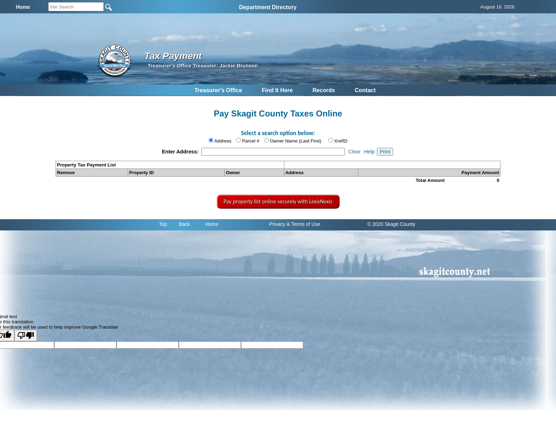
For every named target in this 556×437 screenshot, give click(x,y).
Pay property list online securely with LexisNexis (278, 201)
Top (163, 224)
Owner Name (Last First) (295, 141)
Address (223, 141)
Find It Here (277, 90)
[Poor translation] (25, 335)
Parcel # (250, 141)
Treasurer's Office (218, 90)
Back (184, 224)
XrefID (341, 141)
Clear (354, 151)
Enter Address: (181, 151)
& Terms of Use (303, 224)
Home (211, 224)
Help (369, 151)
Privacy (277, 224)
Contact (365, 90)
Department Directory (268, 7)
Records (323, 90)
